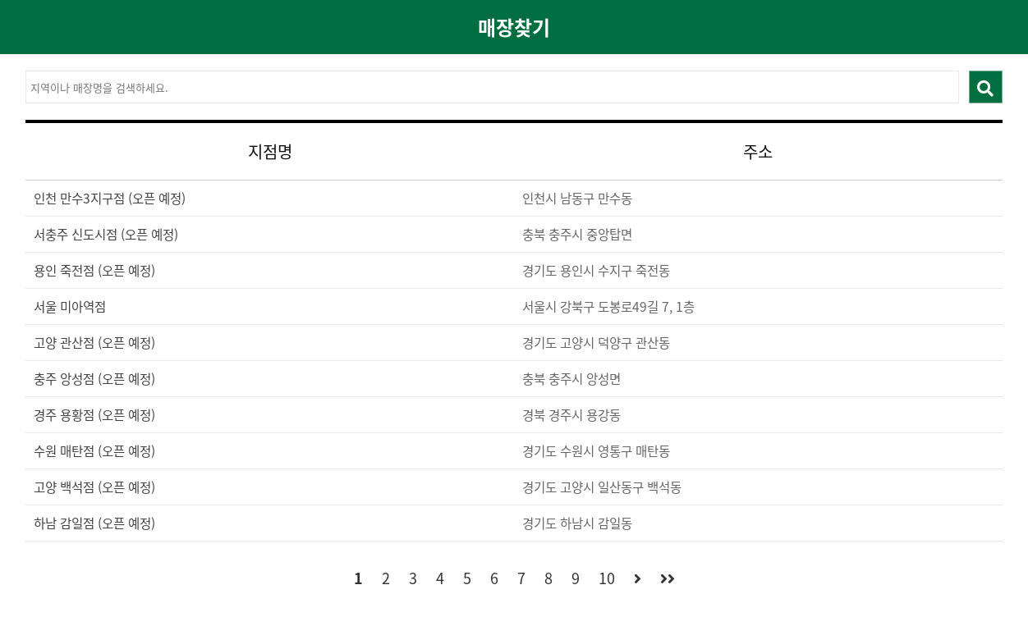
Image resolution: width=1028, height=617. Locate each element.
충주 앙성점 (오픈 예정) (94, 378)
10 (607, 578)
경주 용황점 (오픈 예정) (94, 414)
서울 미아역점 (70, 306)
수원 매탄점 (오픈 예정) (94, 450)
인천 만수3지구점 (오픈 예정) (110, 198)
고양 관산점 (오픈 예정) (94, 342)
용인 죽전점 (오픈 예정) (94, 270)
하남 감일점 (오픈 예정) (94, 523)
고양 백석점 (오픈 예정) (94, 487)
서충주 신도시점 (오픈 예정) (106, 234)
